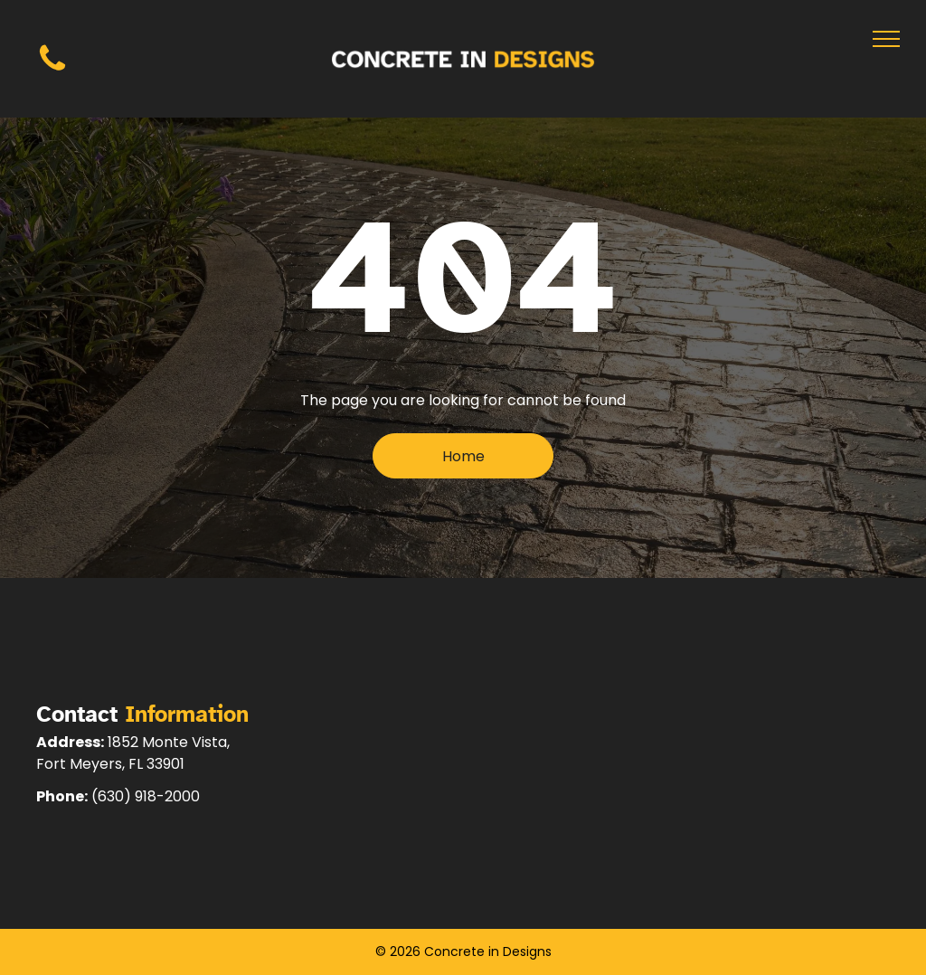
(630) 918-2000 (145, 796)
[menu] (886, 38)
